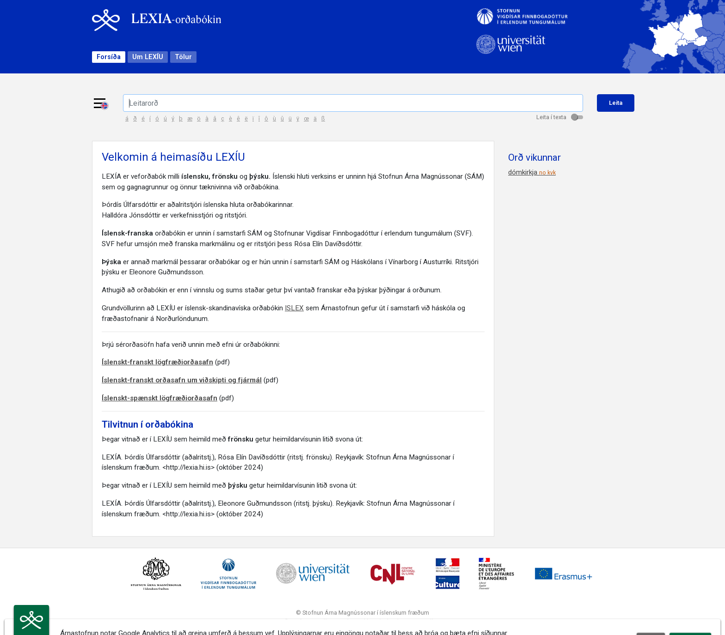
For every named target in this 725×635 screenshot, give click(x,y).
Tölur (183, 57)
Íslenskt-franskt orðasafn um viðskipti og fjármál (182, 380)
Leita (615, 102)
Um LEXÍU (147, 57)
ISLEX (294, 308)
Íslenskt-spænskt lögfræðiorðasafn (159, 398)
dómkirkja (532, 172)
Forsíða (109, 57)
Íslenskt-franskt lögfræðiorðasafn (157, 362)
